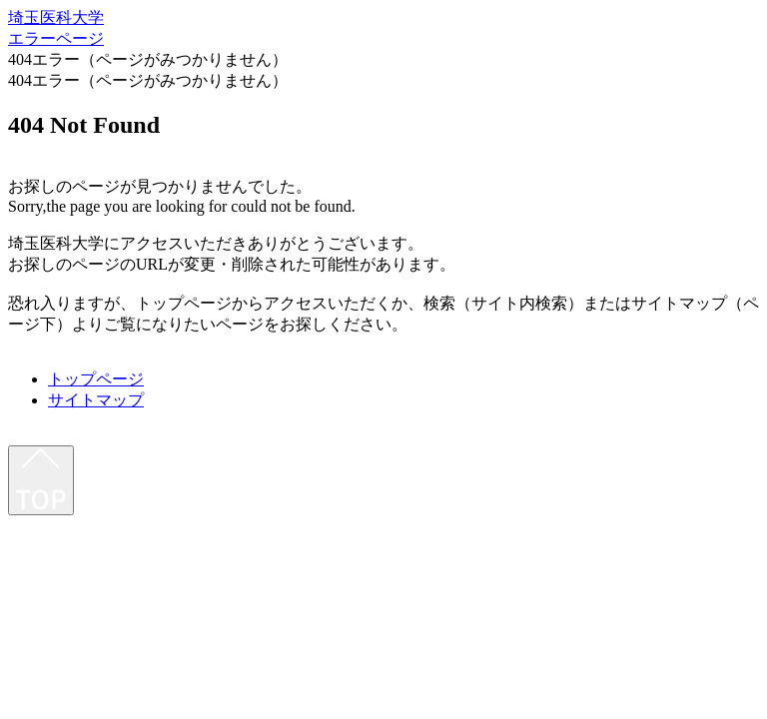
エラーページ (56, 38)
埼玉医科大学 (56, 17)
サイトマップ (96, 399)
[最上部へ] (41, 480)
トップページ (96, 378)
